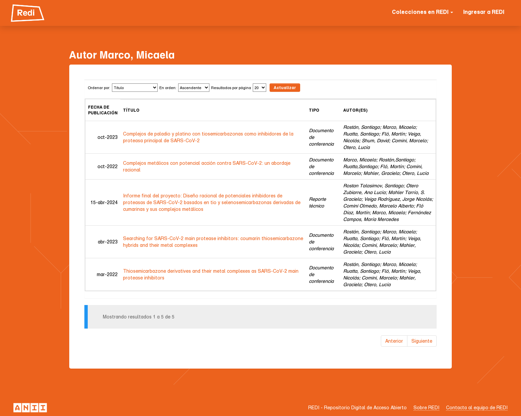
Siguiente (421, 341)
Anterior (394, 341)
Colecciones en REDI (422, 11)
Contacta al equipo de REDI (477, 407)
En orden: (167, 87)
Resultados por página (231, 87)
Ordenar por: (99, 87)
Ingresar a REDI (483, 11)
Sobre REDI (426, 407)
